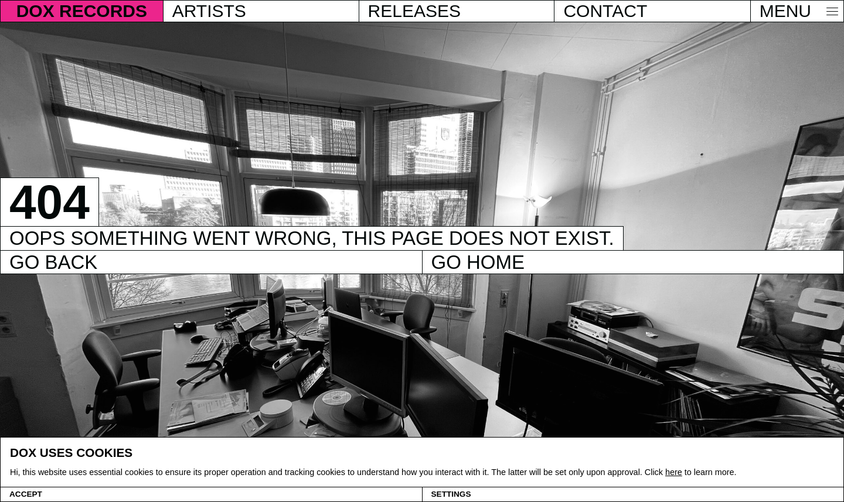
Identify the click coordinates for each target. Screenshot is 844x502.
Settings (451, 494)
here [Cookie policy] (673, 472)
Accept (25, 494)
